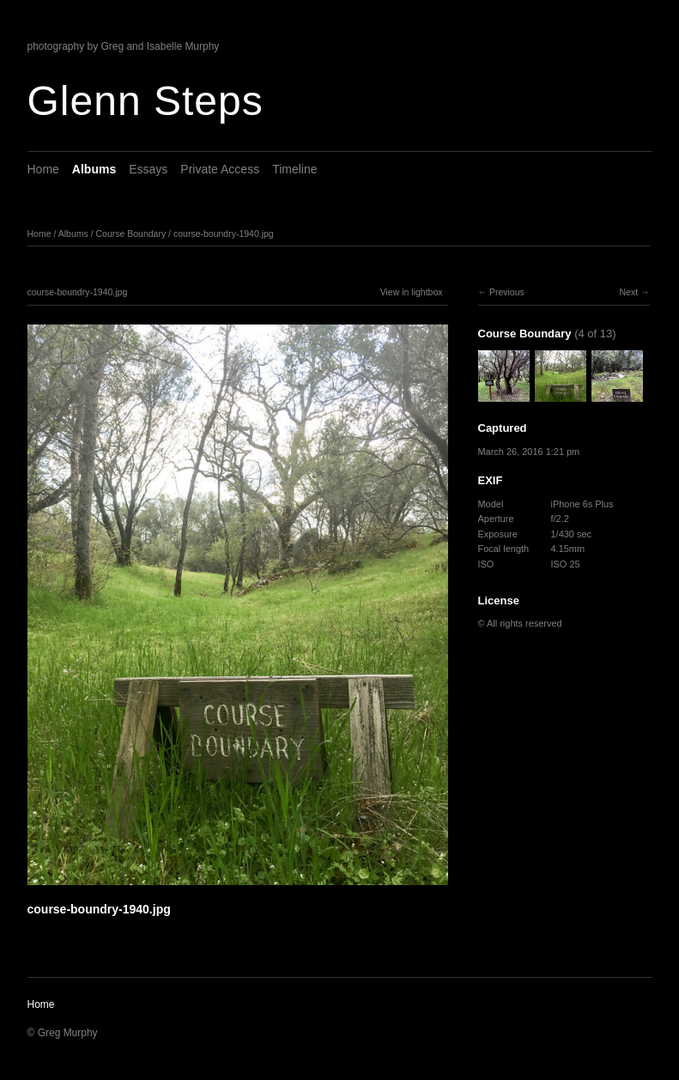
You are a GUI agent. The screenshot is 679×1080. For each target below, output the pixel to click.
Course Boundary (130, 233)
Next (628, 292)
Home (43, 169)
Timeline (294, 169)
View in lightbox (411, 292)
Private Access (219, 169)
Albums (94, 169)
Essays (148, 169)
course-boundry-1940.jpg (223, 233)
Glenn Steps (145, 101)
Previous (506, 292)
